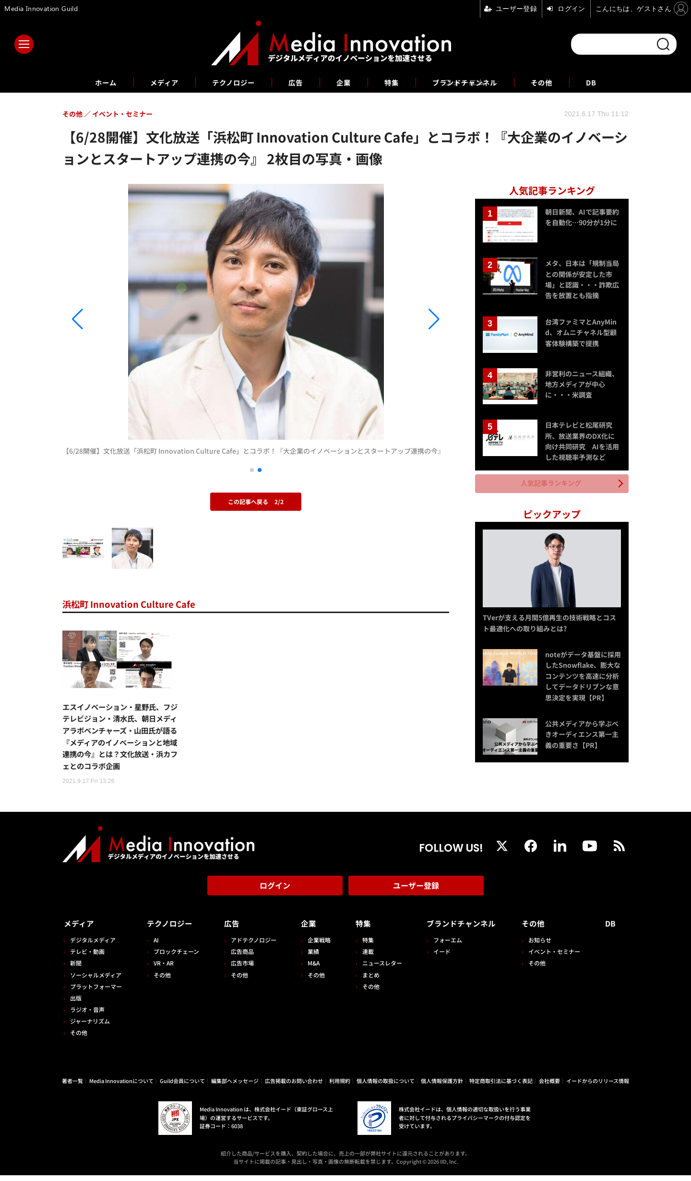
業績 (311, 957)
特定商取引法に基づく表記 (501, 1086)
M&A (311, 968)
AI (155, 945)
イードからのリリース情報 (597, 1086)
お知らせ (541, 945)
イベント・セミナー (556, 957)
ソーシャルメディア (95, 980)
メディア (154, 82)
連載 (364, 957)
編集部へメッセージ (235, 1086)
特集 (393, 82)
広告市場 (240, 968)
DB (606, 82)
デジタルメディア (93, 945)
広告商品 (240, 957)
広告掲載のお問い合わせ (294, 1086)
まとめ (367, 980)
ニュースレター (379, 968)
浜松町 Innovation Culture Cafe (134, 604)
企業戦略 (316, 945)
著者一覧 (72, 1086)
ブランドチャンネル (472, 82)
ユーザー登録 (416, 893)
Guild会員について (182, 1086)
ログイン (275, 893)
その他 (554, 82)
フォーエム (443, 945)
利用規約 (339, 1086)
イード (438, 957)
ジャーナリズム (90, 1027)
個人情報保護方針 (442, 1086)
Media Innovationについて (121, 1086)
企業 (343, 82)
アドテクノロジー (251, 945)
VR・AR (163, 968)
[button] (120, 319)
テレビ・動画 (87, 957)
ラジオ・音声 (87, 1015)
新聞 (76, 968)
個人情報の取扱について (386, 1086)
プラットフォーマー (96, 992)
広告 (294, 82)
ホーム (92, 82)
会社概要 (549, 1086)
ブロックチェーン (175, 957)
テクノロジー (227, 82)
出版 (76, 1004)
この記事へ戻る (256, 501)
